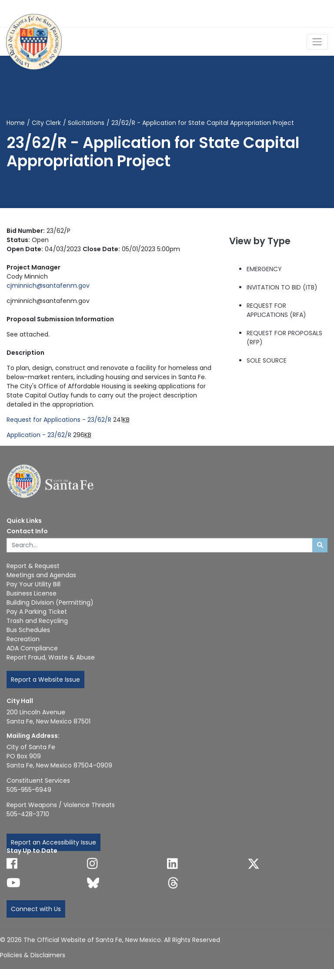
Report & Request (33, 566)
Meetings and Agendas (41, 575)
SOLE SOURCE (267, 360)
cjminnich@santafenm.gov (48, 285)
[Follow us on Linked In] (172, 864)
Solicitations (86, 122)
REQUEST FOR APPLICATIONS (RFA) (276, 310)
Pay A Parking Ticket (37, 611)
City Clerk (46, 122)
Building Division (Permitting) (50, 602)
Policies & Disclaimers (32, 955)
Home (16, 122)
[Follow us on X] (253, 864)
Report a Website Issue (45, 679)
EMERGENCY (264, 269)
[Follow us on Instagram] (92, 864)
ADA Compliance (32, 648)
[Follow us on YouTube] (13, 883)
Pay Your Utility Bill (33, 584)
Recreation (23, 639)
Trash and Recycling (37, 620)
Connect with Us (36, 909)
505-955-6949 (29, 789)
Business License (32, 593)
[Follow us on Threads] (173, 883)
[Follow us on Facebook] (12, 864)
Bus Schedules (28, 630)
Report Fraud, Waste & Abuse (51, 657)
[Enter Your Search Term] (160, 545)
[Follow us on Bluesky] (93, 883)
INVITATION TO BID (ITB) (282, 287)
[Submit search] (319, 545)
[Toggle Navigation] (317, 41)
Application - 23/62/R (39, 435)
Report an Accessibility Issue (53, 842)
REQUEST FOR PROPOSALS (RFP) (284, 338)
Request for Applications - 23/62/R (59, 419)
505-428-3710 (28, 814)
